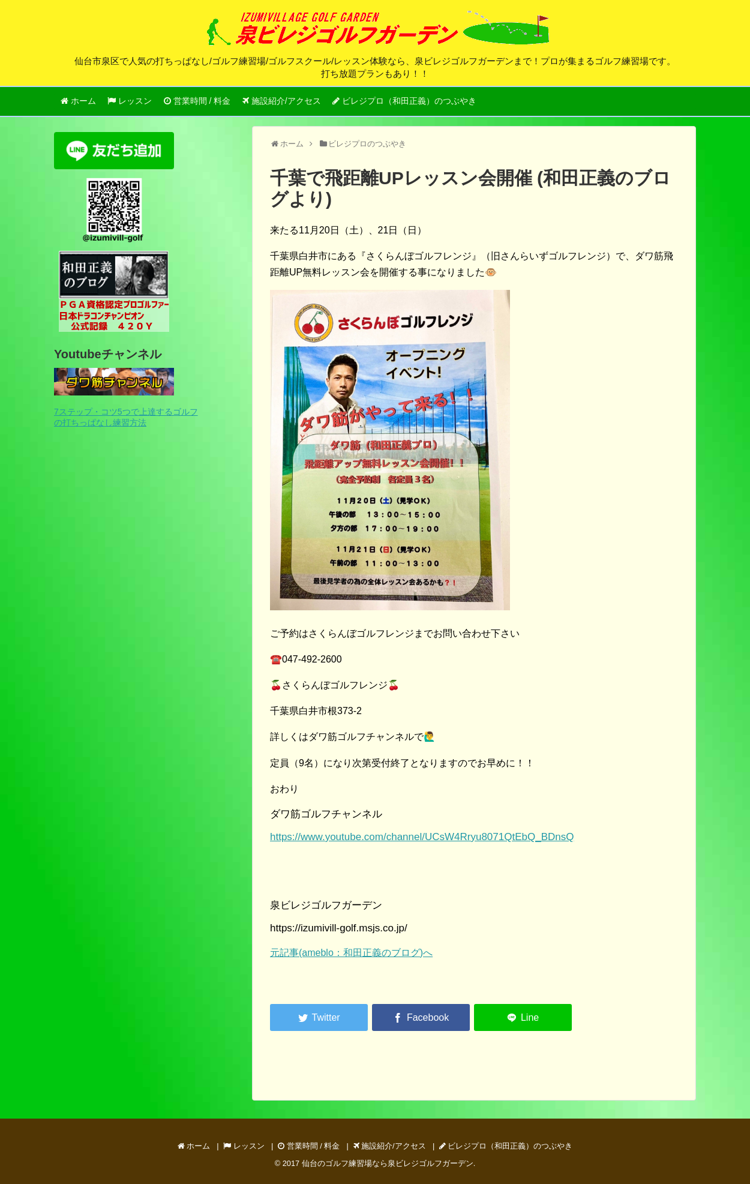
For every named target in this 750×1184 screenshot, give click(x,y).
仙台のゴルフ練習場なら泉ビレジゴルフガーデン (387, 1163)
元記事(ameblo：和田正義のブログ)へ (351, 953)
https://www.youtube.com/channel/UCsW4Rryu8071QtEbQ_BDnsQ (422, 837)
